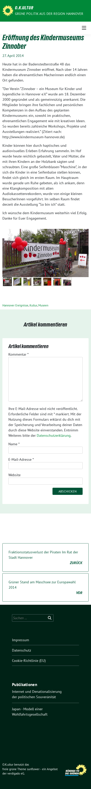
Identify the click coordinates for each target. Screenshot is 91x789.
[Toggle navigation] (84, 28)
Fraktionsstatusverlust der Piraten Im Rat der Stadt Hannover (45, 557)
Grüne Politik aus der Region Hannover (49, 14)
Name (14, 444)
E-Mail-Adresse (21, 459)
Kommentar (18, 354)
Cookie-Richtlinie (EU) (29, 660)
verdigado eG (15, 773)
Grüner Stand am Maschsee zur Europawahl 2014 (45, 587)
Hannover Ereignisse (15, 305)
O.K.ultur (24, 8)
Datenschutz (21, 650)
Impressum (20, 640)
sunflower (33, 769)
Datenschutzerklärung (54, 435)
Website (14, 475)
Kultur (33, 305)
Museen (43, 305)
